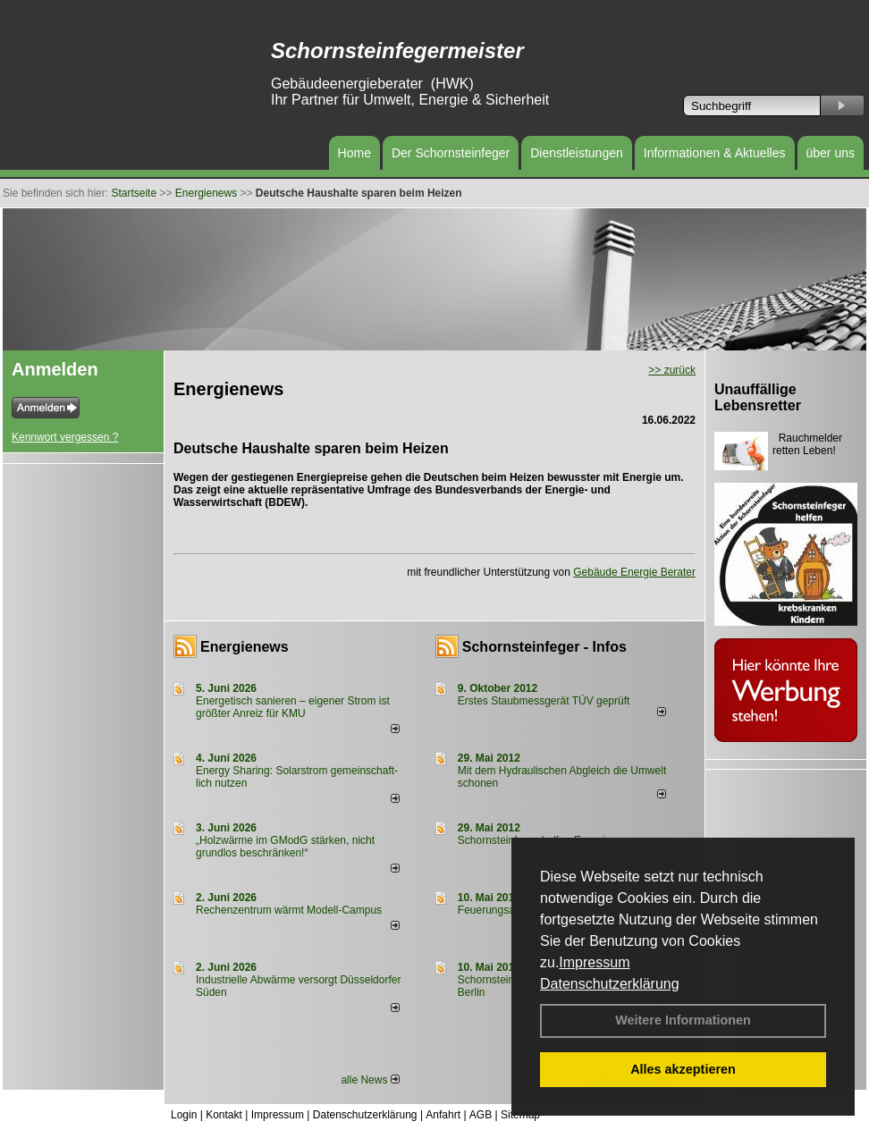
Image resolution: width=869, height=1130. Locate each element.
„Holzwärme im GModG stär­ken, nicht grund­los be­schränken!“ (285, 846)
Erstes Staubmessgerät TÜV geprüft (544, 701)
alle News (370, 1080)
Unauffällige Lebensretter (757, 397)
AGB (480, 1115)
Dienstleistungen (576, 153)
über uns (830, 153)
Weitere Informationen (683, 1020)
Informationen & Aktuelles (715, 153)
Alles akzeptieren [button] (683, 1069)
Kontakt (224, 1115)
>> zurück (672, 370)
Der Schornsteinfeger (451, 153)
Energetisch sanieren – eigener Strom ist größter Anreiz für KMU (293, 707)
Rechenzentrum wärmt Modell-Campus (289, 910)
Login (184, 1115)
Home (354, 153)
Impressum (594, 962)
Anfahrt (443, 1115)
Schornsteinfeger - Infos (544, 646)
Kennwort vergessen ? (65, 437)
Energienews (244, 646)
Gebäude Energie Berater (634, 572)
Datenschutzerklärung (609, 983)
